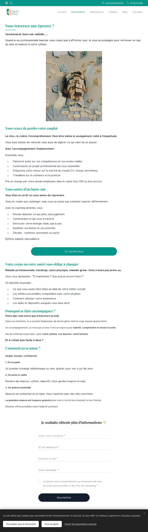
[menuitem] (119, 12)
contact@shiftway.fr (114, 3)
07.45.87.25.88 (136, 3)
